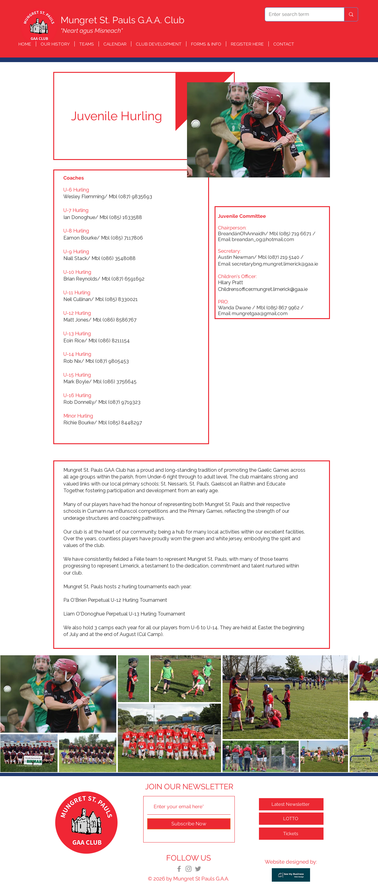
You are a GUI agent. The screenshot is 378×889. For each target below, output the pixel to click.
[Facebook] (179, 869)
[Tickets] (291, 834)
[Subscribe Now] (188, 823)
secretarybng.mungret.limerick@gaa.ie (275, 264)
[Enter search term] (300, 14)
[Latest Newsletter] (291, 804)
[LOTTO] (291, 819)
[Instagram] (189, 869)
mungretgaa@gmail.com (260, 313)
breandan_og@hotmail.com (263, 239)
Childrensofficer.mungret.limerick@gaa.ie (263, 289)
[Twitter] (198, 869)
